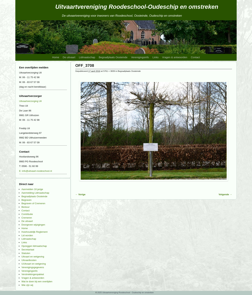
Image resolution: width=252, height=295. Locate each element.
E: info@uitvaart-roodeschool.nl (35, 171)
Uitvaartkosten (28, 260)
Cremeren (26, 217)
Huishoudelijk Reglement (34, 232)
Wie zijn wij (27, 285)
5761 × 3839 (109, 71)
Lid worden (27, 235)
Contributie (27, 214)
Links (155, 57)
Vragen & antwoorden (174, 57)
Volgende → (225, 194)
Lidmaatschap (87, 57)
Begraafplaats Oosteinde (113, 57)
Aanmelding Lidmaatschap (35, 192)
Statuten (25, 253)
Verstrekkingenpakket (32, 274)
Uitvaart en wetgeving (32, 256)
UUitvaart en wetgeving (33, 263)
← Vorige (80, 194)
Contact (195, 57)
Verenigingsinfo (140, 57)
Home (55, 57)
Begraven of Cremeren (33, 203)
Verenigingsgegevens (32, 267)
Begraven (26, 200)
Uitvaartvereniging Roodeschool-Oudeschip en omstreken (136, 6)
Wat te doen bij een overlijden (36, 281)
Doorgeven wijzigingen (33, 224)
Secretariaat (27, 249)
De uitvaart (69, 57)
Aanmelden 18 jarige (32, 189)
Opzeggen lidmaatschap (34, 246)
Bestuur (25, 207)
